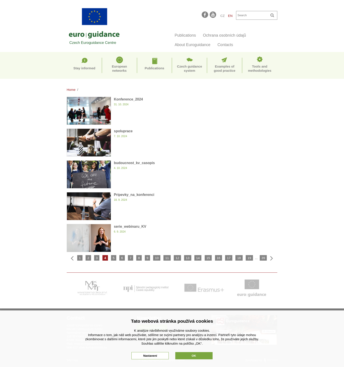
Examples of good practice (224, 68)
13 (188, 258)
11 (167, 258)
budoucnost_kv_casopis (134, 163)
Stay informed (84, 68)
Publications (185, 35)
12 (177, 258)
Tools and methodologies (259, 68)
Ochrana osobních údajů (224, 35)
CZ (222, 16)
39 (263, 258)
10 (157, 258)
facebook (204, 14)
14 (198, 258)
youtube (213, 14)
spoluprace (123, 131)
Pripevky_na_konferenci (134, 195)
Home (71, 89)
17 (229, 258)
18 (239, 258)
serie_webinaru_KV (130, 226)
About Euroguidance (192, 45)
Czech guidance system (189, 68)
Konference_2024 (128, 99)
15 (208, 258)
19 (249, 258)
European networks (119, 68)
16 (218, 258)
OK (194, 355)
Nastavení (150, 355)
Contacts (225, 45)
